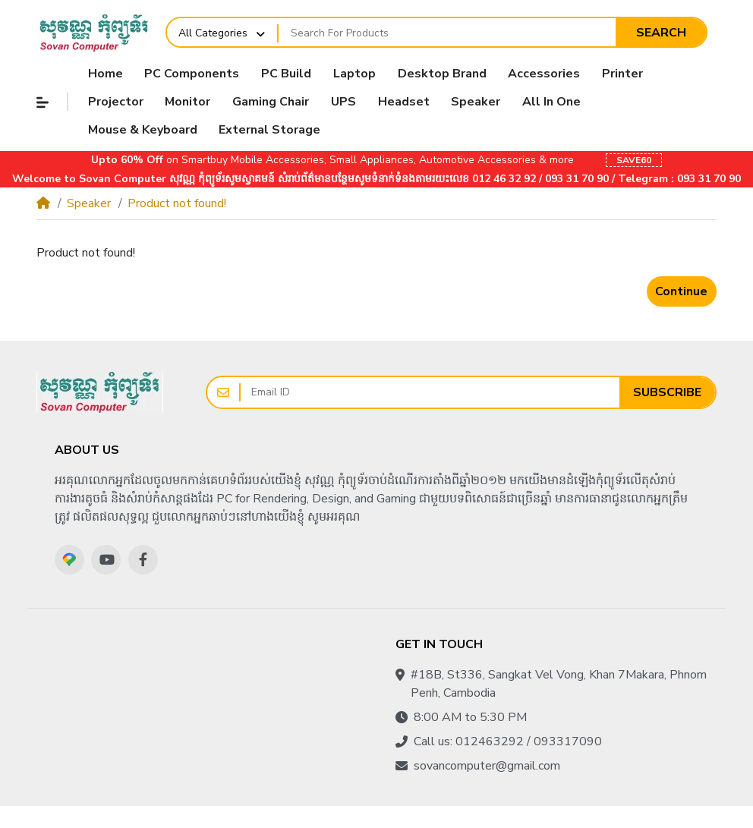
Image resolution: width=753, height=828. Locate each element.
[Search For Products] (447, 33)
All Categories (212, 33)
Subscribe (667, 392)
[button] (42, 102)
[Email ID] (430, 392)
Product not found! (177, 203)
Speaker (89, 203)
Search (661, 32)
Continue (681, 291)
